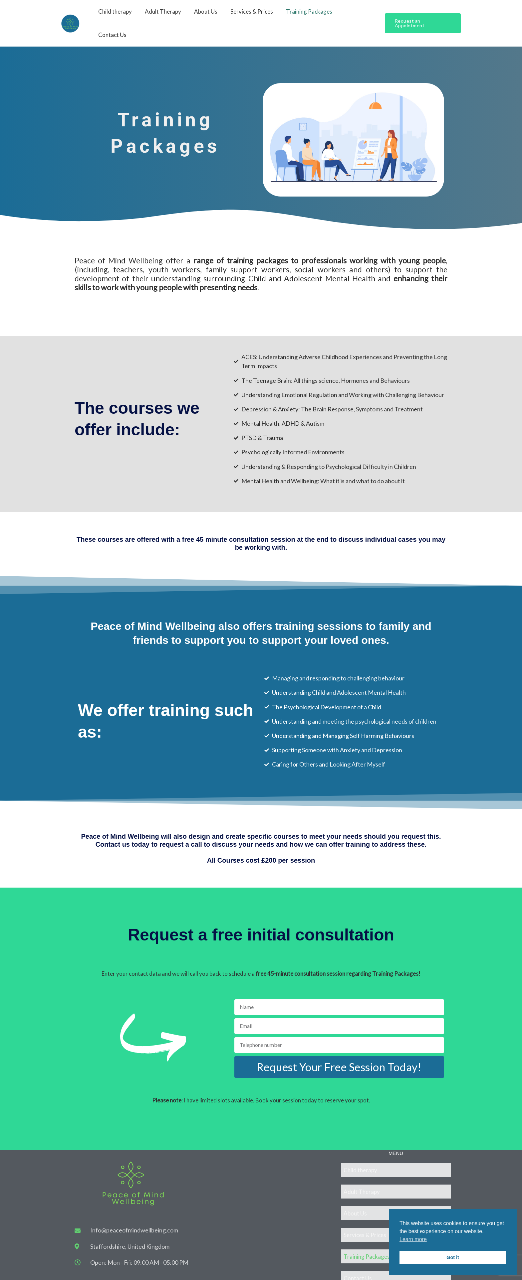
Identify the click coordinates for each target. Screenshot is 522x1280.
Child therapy (121, 14)
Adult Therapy (168, 14)
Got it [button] (452, 1257)
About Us (209, 14)
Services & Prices (253, 14)
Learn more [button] (413, 1239)
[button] (422, 15)
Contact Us (358, 14)
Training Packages (309, 14)
